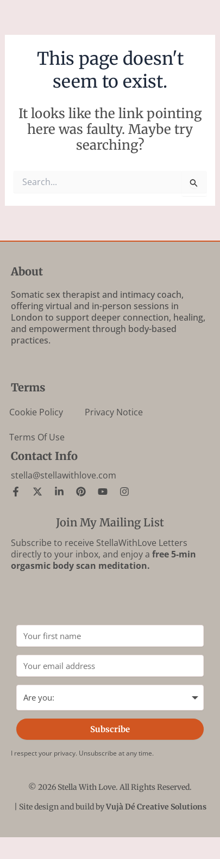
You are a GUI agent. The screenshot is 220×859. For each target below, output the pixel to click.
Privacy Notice (114, 412)
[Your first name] (110, 636)
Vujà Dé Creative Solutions (156, 807)
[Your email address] (110, 666)
